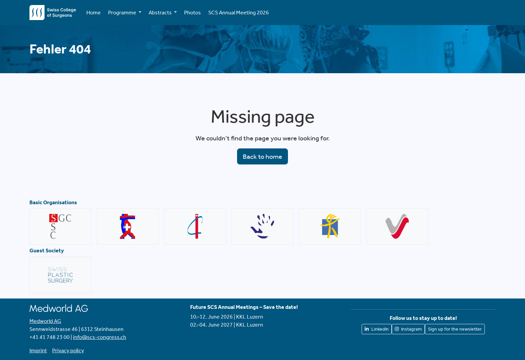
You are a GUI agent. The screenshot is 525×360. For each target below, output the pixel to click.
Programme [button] (122, 12)
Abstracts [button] (161, 12)
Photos (192, 12)
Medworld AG (45, 321)
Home (93, 12)
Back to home (262, 156)
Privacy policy (68, 350)
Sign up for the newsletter (455, 329)
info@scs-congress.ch (99, 337)
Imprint (38, 350)
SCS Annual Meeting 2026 (238, 12)
